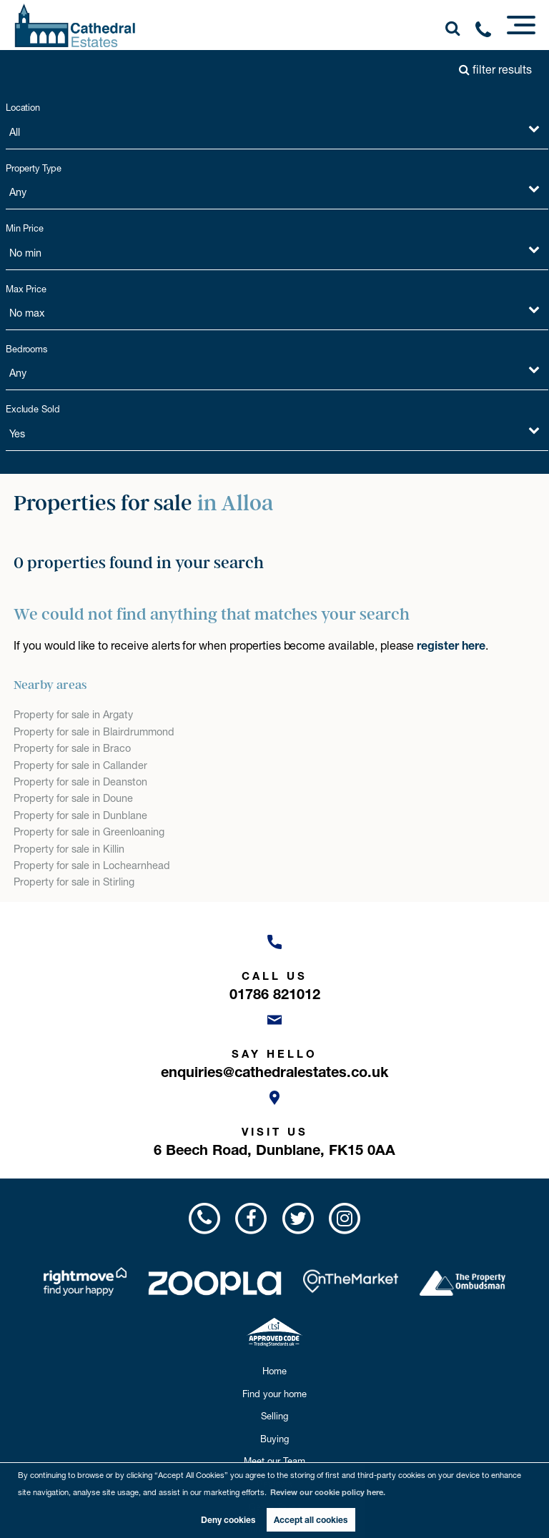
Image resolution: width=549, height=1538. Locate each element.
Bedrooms (27, 349)
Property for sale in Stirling (74, 881)
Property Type (33, 168)
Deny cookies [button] (228, 1519)
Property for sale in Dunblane (80, 815)
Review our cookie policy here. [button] (327, 1492)
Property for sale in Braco (72, 748)
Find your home (274, 1393)
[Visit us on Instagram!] (344, 1218)
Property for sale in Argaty (73, 714)
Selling (274, 1416)
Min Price (25, 228)
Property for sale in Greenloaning (89, 831)
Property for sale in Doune (73, 798)
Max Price (26, 289)
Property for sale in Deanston (80, 781)
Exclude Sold (33, 409)
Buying (274, 1438)
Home (274, 1370)
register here (451, 645)
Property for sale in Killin (69, 849)
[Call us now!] (488, 32)
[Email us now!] (274, 1042)
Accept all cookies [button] (310, 1519)
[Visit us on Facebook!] (251, 1218)
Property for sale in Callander (80, 765)
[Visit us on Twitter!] (298, 1218)
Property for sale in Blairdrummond (94, 731)
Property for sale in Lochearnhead (91, 865)
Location (23, 107)
